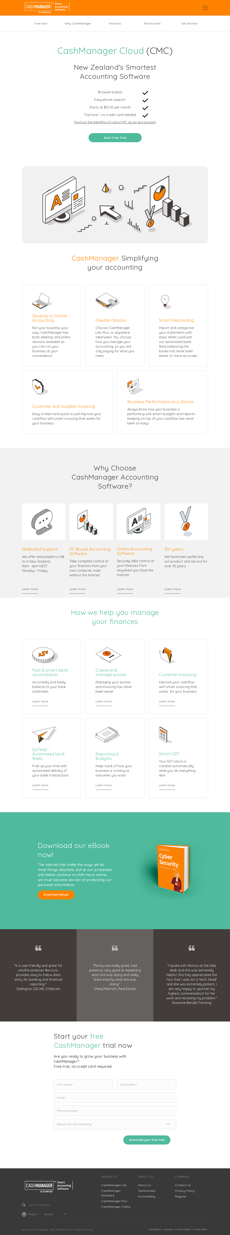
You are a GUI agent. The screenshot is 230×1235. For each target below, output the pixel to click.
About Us (144, 1185)
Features (115, 23)
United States (200, 1230)
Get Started (189, 23)
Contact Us (183, 1185)
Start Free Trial (115, 138)
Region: (30, 1214)
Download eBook (56, 894)
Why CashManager (78, 23)
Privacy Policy (185, 1191)
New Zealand (155, 1230)
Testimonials (152, 23)
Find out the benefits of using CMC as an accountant (115, 122)
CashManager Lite (114, 1185)
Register (180, 1196)
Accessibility (146, 1196)
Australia (168, 1230)
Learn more (30, 589)
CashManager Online (115, 1207)
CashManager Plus (114, 1201)
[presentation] (84, 1140)
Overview (40, 23)
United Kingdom (183, 1230)
